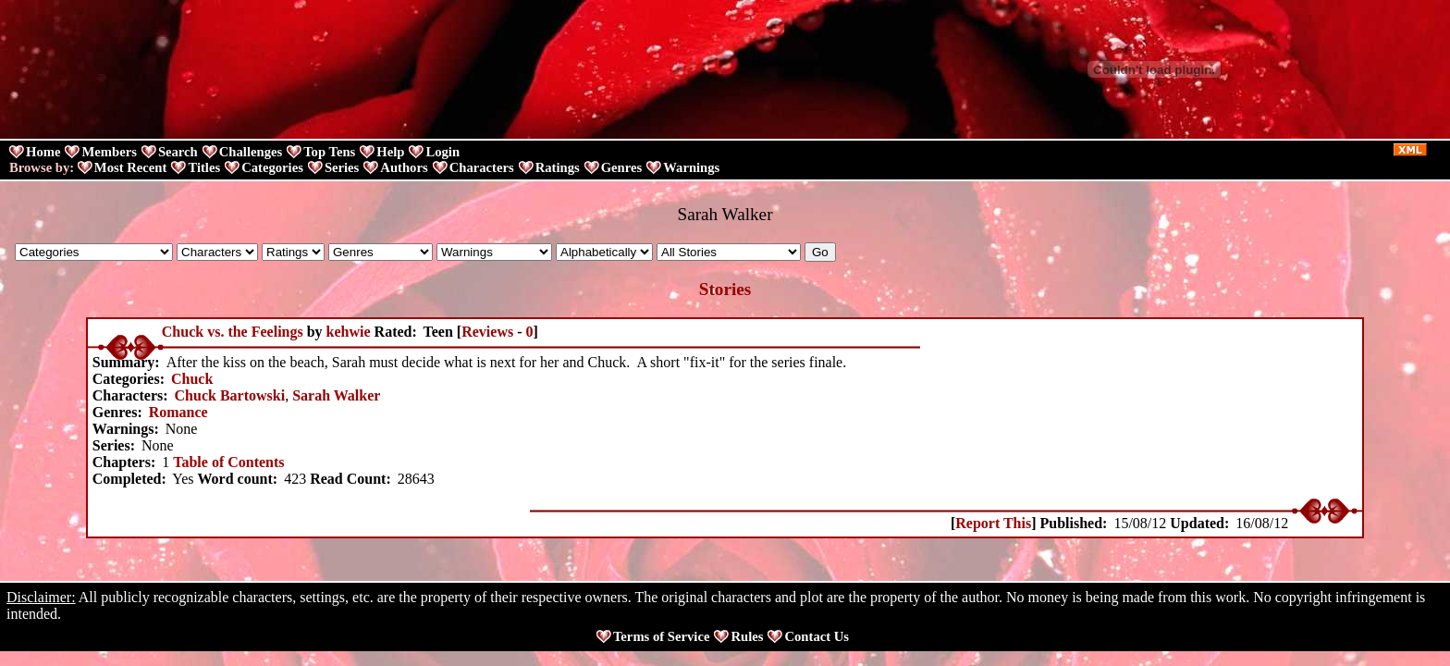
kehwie (348, 331)
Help (390, 151)
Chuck (192, 379)
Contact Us (816, 636)
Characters (481, 167)
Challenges (250, 151)
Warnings (691, 167)
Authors (403, 167)
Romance (178, 412)
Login (442, 151)
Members (108, 151)
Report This (993, 523)
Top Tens (329, 151)
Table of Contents (228, 462)
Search (178, 151)
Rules (747, 636)
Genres (622, 167)
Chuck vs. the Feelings (232, 331)
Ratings (557, 167)
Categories (272, 167)
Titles (204, 167)
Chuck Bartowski (230, 395)
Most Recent (130, 167)
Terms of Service (661, 636)
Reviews (487, 331)
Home (43, 151)
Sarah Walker (336, 395)
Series (342, 167)
